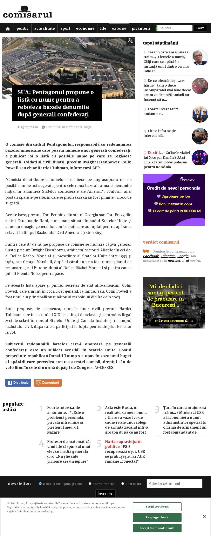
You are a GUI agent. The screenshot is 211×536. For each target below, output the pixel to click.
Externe (119, 28)
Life (103, 28)
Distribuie (17, 382)
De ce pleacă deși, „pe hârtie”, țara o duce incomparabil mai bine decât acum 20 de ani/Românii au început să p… (176, 90)
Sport (65, 28)
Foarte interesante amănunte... (176, 111)
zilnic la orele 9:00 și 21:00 (61, 484)
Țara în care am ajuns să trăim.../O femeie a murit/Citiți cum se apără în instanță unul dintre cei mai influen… (176, 61)
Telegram (168, 256)
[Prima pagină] (8, 28)
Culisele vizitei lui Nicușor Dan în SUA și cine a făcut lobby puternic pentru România (176, 159)
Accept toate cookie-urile (157, 529)
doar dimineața (102, 484)
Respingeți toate (157, 518)
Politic (22, 28)
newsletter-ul (178, 260)
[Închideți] (204, 517)
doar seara (131, 484)
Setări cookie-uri (157, 507)
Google (183, 256)
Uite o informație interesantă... (176, 133)
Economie (85, 28)
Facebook (151, 256)
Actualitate (44, 28)
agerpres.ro (29, 127)
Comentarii (47, 382)
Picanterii (141, 28)
